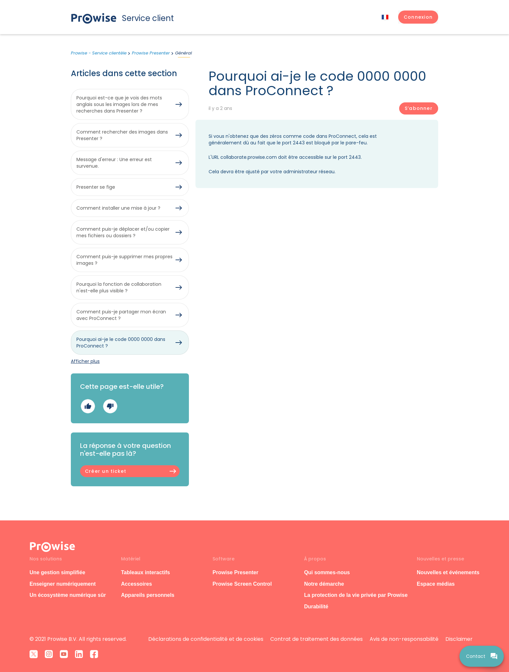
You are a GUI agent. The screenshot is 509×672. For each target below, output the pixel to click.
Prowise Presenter (151, 53)
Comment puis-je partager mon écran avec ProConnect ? (121, 315)
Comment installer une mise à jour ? (118, 208)
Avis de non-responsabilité (404, 639)
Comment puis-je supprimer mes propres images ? (124, 259)
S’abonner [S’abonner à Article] (419, 108)
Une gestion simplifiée (57, 572)
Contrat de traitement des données (316, 639)
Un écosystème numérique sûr (68, 595)
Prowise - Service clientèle (99, 53)
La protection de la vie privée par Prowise (356, 595)
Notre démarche (324, 584)
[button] (418, 17)
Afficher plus (85, 361)
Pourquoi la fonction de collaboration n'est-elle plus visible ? (118, 287)
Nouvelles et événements (448, 572)
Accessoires (136, 584)
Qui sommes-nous (327, 572)
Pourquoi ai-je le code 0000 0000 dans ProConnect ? (120, 342)
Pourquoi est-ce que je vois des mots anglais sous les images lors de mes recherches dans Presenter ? (119, 104)
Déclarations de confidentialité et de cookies (205, 639)
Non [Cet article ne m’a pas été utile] (110, 406)
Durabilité (316, 606)
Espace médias (436, 584)
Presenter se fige (95, 187)
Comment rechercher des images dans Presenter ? (122, 135)
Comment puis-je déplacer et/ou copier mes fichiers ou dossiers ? (123, 232)
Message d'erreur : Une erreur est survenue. (114, 162)
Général (183, 53)
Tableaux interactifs (145, 572)
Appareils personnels (147, 595)
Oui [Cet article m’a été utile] (88, 406)
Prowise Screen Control (242, 584)
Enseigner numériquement (63, 584)
